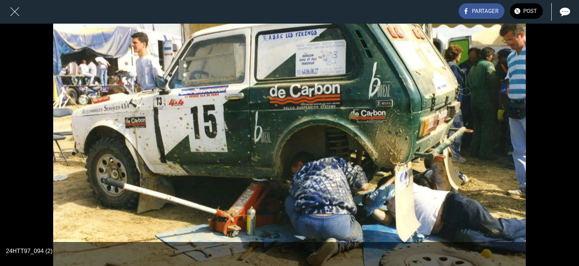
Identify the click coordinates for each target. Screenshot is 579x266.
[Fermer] (14, 11)
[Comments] (564, 12)
